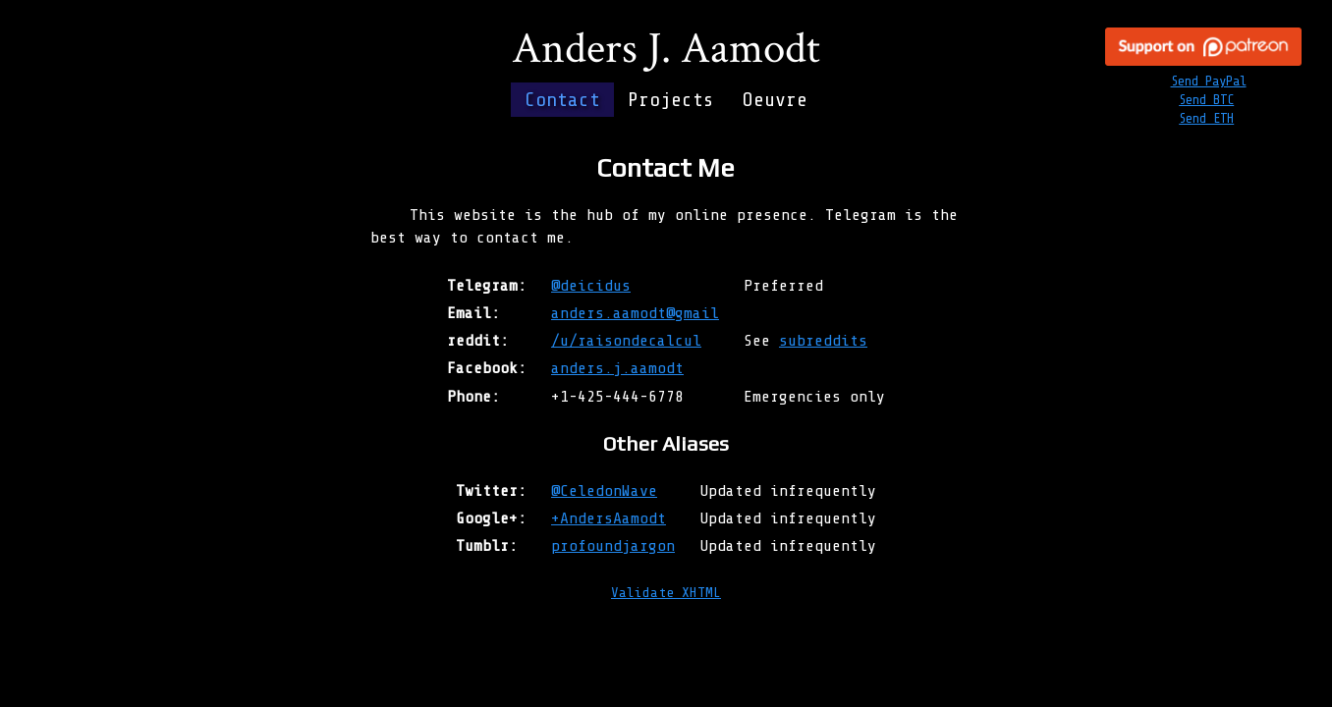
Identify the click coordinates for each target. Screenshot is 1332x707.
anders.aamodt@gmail (635, 312)
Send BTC (1206, 99)
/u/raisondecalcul (626, 340)
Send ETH (1206, 118)
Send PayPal (1209, 81)
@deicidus (591, 285)
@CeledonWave (604, 490)
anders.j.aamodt (617, 367)
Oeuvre (775, 99)
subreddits (823, 340)
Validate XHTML (666, 592)
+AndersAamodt (608, 518)
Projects (671, 99)
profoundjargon (613, 545)
